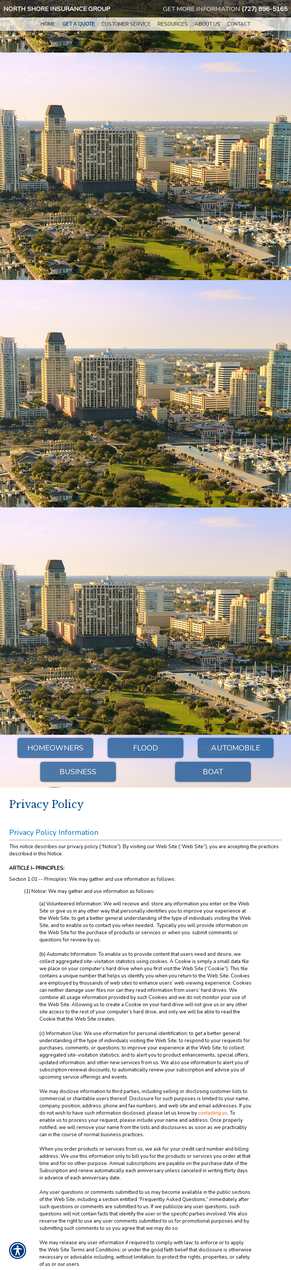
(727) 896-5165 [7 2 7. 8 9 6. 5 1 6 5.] (265, 9)
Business (77, 772)
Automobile (235, 748)
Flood (145, 748)
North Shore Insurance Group (56, 9)
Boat (213, 772)
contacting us (212, 1113)
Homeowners (55, 748)
